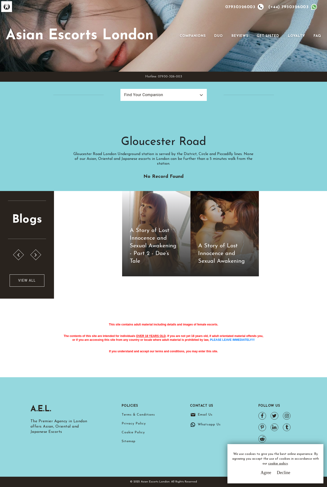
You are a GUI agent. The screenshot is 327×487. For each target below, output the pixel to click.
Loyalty (296, 36)
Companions (193, 36)
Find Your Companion (143, 95)
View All (27, 280)
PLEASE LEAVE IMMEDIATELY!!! (232, 340)
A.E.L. (41, 409)
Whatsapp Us (209, 424)
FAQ (317, 36)
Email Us (205, 415)
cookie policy (278, 463)
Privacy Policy (134, 423)
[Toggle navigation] (173, 36)
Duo (218, 36)
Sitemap (129, 441)
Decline (283, 472)
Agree (266, 472)
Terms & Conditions (138, 415)
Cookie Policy (133, 432)
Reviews (240, 36)
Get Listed (268, 36)
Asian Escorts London (80, 36)
